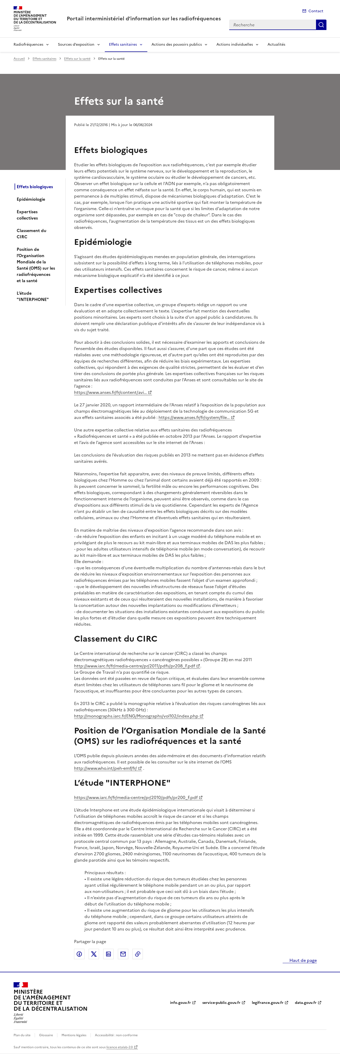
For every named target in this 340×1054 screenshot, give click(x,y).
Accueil (19, 58)
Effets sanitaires (123, 44)
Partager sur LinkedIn (108, 954)
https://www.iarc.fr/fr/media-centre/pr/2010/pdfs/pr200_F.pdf (136, 797)
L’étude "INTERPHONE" (33, 296)
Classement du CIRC (31, 233)
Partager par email (123, 954)
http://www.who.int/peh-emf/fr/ (105, 768)
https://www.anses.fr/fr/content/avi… (110, 392)
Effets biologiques (35, 186)
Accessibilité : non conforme (116, 1035)
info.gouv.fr (180, 1002)
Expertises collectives (27, 215)
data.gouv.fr (306, 1002)
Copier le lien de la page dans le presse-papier (137, 954)
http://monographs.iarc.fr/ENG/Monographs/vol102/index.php (136, 716)
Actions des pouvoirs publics (176, 44)
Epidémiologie (31, 199)
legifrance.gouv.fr (267, 1002)
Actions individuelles (234, 44)
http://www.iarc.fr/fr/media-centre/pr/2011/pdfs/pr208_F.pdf (134, 666)
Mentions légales (74, 1035)
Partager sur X (94, 954)
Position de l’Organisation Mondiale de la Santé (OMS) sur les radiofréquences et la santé (36, 265)
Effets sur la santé (77, 58)
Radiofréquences (28, 44)
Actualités (276, 44)
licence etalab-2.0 (119, 1047)
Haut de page (302, 960)
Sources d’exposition (76, 44)
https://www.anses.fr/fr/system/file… (194, 417)
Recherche (321, 25)
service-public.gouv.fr (221, 1002)
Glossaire (46, 1035)
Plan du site (22, 1035)
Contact (315, 11)
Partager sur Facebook (79, 954)
